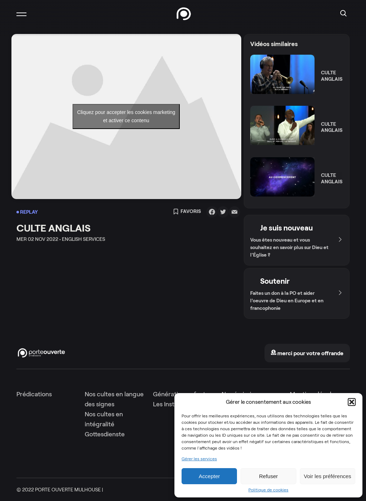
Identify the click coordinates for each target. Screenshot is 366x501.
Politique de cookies (268, 490)
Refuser (268, 476)
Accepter (209, 476)
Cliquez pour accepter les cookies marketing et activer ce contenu (126, 116)
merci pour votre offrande (307, 353)
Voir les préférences (327, 476)
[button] (351, 402)
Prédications (34, 394)
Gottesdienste (105, 434)
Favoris (187, 212)
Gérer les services (199, 459)
